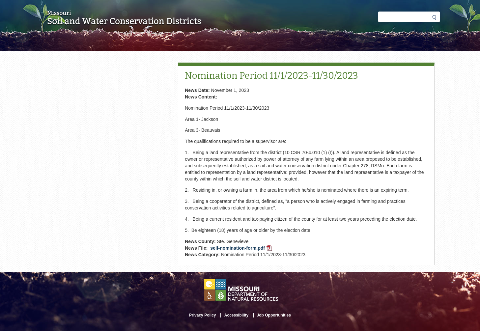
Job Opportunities (274, 315)
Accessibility (236, 315)
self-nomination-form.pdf (241, 248)
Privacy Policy (202, 315)
